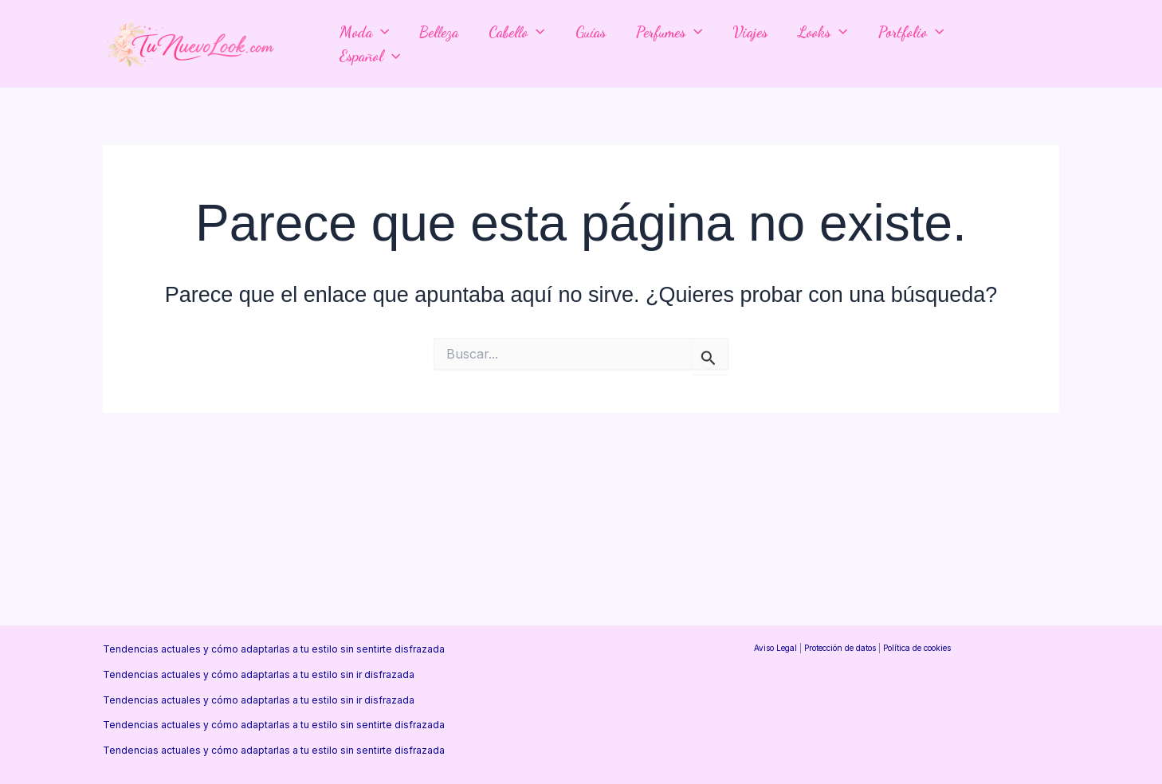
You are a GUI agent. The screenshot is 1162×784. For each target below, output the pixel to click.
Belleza (438, 32)
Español (370, 56)
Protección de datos (840, 648)
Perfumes (669, 32)
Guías (590, 32)
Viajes (749, 32)
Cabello (516, 32)
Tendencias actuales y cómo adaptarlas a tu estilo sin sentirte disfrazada (274, 649)
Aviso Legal (775, 648)
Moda (364, 32)
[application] (380, 32)
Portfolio (911, 32)
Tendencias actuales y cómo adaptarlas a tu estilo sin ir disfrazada (258, 674)
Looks (822, 32)
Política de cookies (917, 648)
